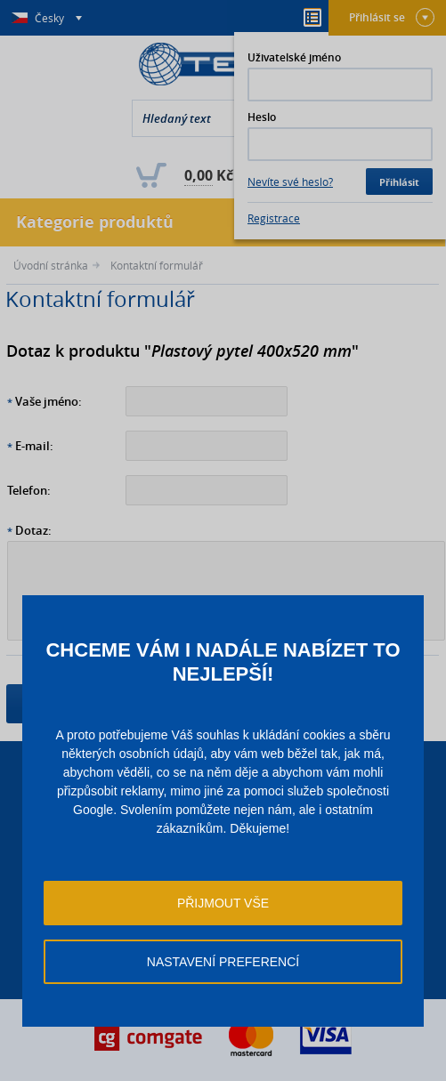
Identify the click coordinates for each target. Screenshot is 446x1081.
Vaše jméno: (48, 401)
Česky (50, 18)
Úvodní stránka (50, 265)
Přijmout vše (223, 903)
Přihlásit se (391, 17)
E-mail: (34, 446)
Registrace (273, 218)
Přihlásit (399, 182)
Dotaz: (33, 530)
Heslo (261, 117)
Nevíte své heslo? (290, 181)
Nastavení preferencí (223, 962)
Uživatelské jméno (294, 57)
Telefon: (29, 490)
